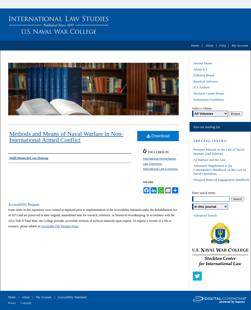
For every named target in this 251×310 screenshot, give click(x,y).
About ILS (200, 69)
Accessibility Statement (72, 297)
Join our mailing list (206, 127)
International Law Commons (160, 168)
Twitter (198, 277)
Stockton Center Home (208, 93)
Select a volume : (202, 108)
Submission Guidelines (208, 99)
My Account (44, 297)
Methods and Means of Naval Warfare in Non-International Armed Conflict (66, 136)
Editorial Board (203, 75)
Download (158, 136)
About (26, 297)
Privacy (12, 303)
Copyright (26, 303)
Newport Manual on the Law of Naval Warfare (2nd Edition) (218, 152)
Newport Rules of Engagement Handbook (221, 180)
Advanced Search (205, 215)
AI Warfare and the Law (209, 160)
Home (12, 297)
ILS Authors (201, 87)
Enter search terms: (204, 193)
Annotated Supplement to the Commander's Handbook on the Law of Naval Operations (219, 169)
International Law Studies (125, 24)
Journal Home (202, 63)
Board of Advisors (205, 81)
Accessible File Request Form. (60, 226)
